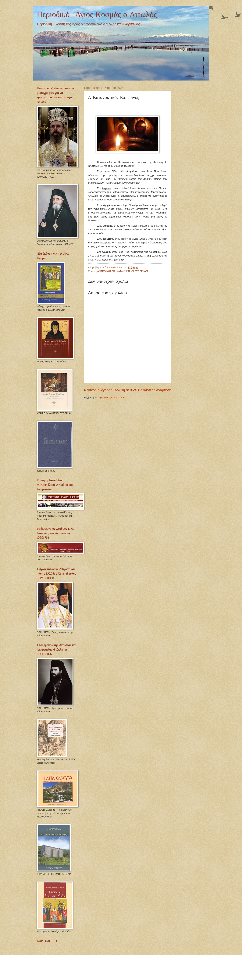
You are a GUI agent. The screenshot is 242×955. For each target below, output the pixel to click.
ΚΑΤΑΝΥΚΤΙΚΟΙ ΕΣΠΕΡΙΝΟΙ (132, 271)
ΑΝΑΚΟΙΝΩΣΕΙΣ (106, 271)
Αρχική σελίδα (125, 390)
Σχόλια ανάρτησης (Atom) (112, 397)
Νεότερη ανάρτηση (98, 390)
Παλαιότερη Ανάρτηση (154, 390)
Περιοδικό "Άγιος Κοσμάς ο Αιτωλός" (98, 15)
